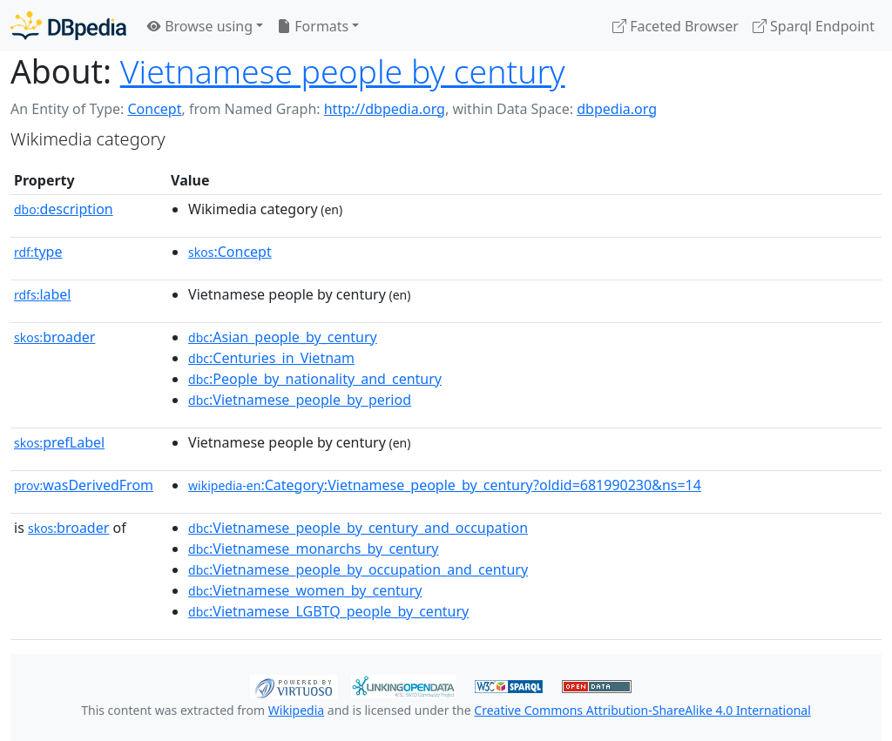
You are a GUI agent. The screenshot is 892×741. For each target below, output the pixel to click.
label (42, 294)
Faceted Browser (675, 26)
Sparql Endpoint (814, 26)
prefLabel (59, 442)
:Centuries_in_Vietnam (271, 357)
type (38, 251)
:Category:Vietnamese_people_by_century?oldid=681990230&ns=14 (444, 485)
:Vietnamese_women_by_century (305, 590)
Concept (154, 108)
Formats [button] (312, 26)
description (63, 209)
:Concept (230, 251)
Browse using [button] (200, 26)
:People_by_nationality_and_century (315, 378)
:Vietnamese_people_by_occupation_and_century (358, 569)
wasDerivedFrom (83, 485)
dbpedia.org (617, 108)
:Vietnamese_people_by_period (299, 399)
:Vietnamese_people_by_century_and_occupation (358, 527)
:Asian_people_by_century (282, 337)
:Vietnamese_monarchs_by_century (313, 548)
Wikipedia (296, 710)
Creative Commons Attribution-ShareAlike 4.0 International (642, 710)
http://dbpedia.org (384, 108)
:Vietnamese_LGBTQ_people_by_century (328, 611)
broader (54, 337)
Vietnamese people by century (342, 71)
